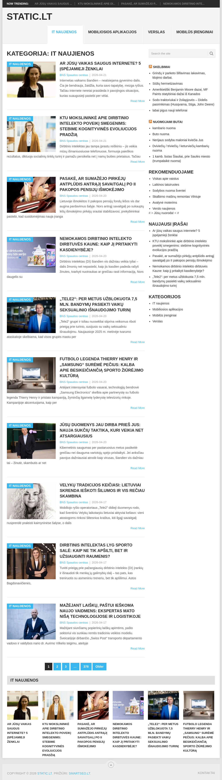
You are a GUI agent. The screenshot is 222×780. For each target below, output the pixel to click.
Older (99, 666)
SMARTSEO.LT (79, 773)
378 (85, 666)
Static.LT (29, 16)
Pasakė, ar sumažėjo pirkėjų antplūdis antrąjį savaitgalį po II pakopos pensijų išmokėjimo (98, 184)
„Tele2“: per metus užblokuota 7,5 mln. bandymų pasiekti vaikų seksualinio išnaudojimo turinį (98, 304)
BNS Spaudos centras (74, 75)
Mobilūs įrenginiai (194, 32)
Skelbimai (161, 67)
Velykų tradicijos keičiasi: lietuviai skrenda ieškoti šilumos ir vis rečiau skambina (102, 490)
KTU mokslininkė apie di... (96, 3)
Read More (137, 101)
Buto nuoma (161, 134)
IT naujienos (64, 32)
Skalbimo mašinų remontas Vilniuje (177, 196)
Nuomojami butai (168, 122)
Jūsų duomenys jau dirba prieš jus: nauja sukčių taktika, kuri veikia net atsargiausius (101, 430)
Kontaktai (206, 773)
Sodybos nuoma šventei (169, 190)
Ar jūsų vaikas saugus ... (53, 3)
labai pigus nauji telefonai (170, 110)
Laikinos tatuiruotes (166, 184)
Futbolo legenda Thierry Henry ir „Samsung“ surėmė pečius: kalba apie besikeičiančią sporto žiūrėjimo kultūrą (101, 367)
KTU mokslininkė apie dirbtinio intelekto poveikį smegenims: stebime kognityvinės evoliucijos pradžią (98, 126)
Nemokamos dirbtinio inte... (183, 3)
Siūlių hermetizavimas (168, 83)
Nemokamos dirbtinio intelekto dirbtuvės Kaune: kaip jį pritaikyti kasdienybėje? (98, 244)
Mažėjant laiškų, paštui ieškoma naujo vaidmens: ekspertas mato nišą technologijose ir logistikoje (100, 611)
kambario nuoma (164, 128)
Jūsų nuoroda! (164, 213)
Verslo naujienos (164, 208)
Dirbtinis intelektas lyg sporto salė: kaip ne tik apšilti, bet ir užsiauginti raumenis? (96, 550)
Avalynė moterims (165, 202)
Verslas (156, 32)
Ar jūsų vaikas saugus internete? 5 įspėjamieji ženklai (100, 66)
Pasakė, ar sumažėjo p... (139, 3)
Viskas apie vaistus (166, 178)
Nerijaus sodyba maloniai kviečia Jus (178, 140)
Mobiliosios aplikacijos (112, 32)
